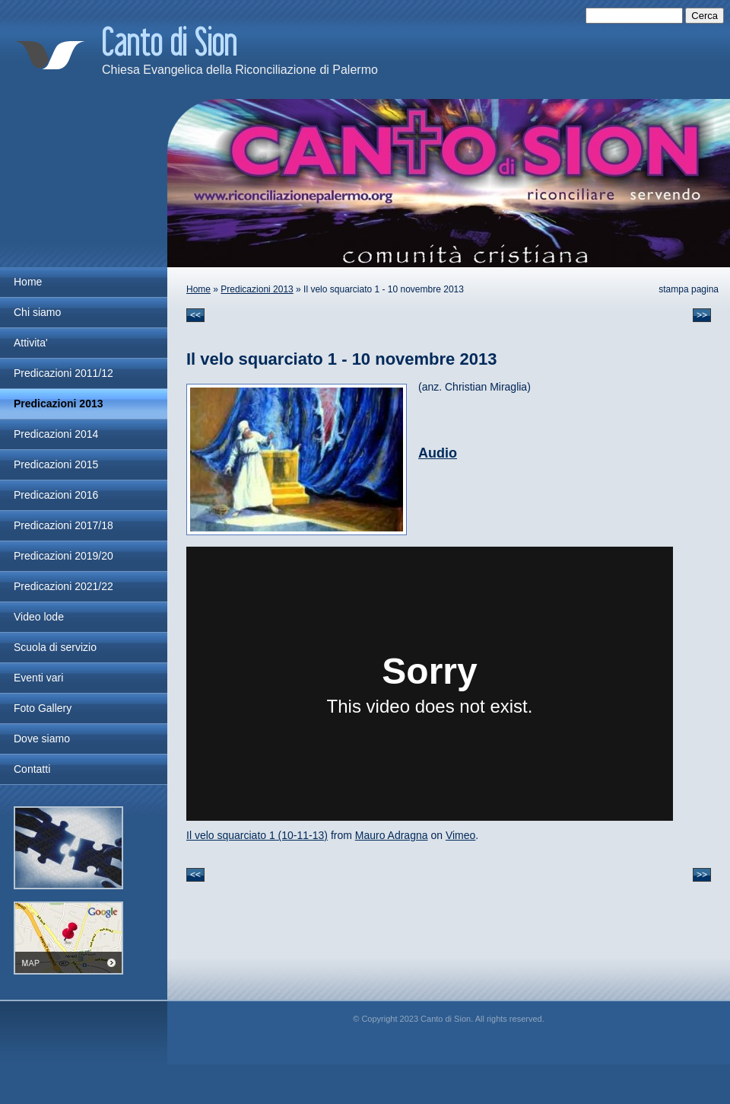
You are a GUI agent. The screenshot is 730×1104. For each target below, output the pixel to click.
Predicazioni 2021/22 (63, 586)
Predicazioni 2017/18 (63, 525)
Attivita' (31, 343)
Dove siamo (42, 738)
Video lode (39, 617)
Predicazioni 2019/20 (63, 556)
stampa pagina (689, 289)
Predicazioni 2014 (56, 434)
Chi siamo (37, 312)
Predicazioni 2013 (257, 289)
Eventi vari (38, 678)
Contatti (32, 769)
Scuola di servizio (55, 647)
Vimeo (460, 835)
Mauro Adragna (391, 835)
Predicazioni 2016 (56, 495)
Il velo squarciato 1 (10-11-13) (257, 835)
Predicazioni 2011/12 (63, 373)
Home (198, 289)
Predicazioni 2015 (56, 464)
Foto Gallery (42, 708)
